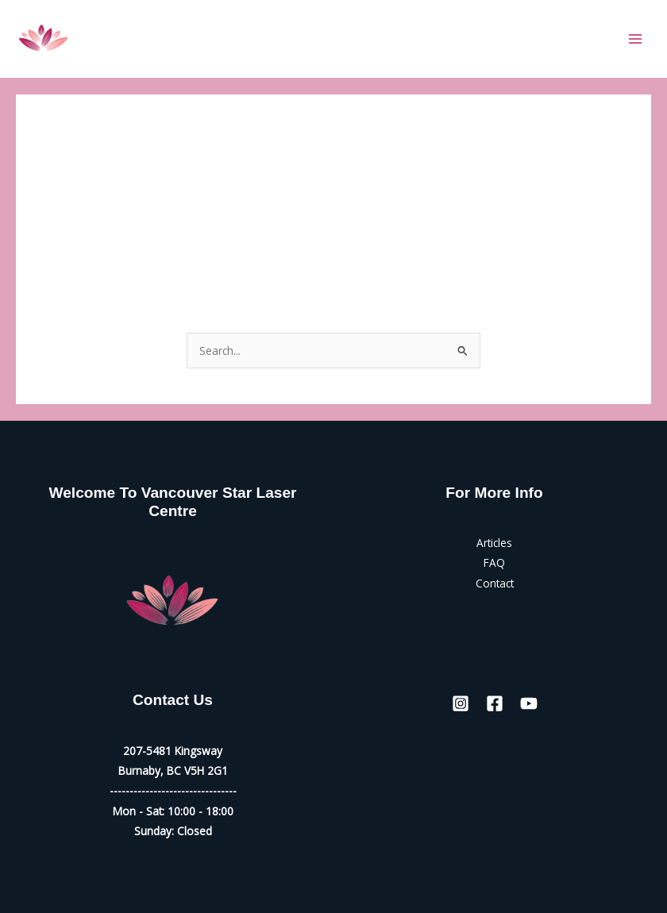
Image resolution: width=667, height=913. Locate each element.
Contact (495, 583)
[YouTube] (529, 703)
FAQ (494, 562)
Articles (494, 542)
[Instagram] (460, 703)
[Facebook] (494, 703)
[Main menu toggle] (635, 38)
